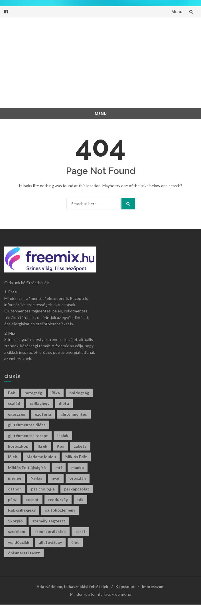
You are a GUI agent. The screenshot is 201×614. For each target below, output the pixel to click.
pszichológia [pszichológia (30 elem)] (43, 488)
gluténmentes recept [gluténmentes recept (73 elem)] (28, 435)
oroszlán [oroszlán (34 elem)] (77, 478)
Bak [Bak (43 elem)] (11, 392)
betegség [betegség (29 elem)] (33, 392)
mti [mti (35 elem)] (58, 467)
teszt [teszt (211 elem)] (80, 531)
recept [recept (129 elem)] (32, 499)
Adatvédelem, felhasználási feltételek (72, 586)
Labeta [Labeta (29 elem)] (80, 446)
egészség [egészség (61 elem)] (16, 414)
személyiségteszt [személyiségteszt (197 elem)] (48, 520)
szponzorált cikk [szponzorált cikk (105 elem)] (50, 531)
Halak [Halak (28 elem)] (62, 435)
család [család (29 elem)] (14, 403)
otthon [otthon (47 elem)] (15, 488)
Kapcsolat (125, 586)
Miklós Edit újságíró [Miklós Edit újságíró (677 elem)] (27, 467)
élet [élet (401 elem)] (75, 542)
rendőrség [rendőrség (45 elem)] (58, 499)
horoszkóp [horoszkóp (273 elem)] (18, 446)
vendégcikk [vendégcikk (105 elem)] (18, 542)
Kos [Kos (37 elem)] (60, 446)
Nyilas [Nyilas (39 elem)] (36, 478)
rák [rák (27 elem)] (80, 499)
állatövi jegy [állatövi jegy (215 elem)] (50, 542)
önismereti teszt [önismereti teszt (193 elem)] (24, 552)
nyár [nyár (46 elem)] (56, 478)
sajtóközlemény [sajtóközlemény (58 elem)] (60, 510)
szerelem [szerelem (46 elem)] (16, 531)
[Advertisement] (104, 62)
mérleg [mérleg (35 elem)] (14, 478)
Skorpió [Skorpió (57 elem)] (15, 520)
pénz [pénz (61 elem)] (12, 499)
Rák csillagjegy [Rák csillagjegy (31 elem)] (22, 510)
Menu (176, 11)
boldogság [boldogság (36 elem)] (79, 392)
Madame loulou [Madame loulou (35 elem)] (41, 456)
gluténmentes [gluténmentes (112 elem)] (73, 414)
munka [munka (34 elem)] (77, 467)
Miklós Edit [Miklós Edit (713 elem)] (76, 456)
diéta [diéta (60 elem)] (64, 403)
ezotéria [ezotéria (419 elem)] (43, 414)
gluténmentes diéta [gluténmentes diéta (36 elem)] (27, 424)
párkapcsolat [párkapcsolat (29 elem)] (76, 488)
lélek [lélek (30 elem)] (12, 456)
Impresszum (153, 586)
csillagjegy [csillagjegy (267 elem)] (39, 403)
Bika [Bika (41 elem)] (56, 392)
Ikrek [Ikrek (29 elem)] (42, 446)
